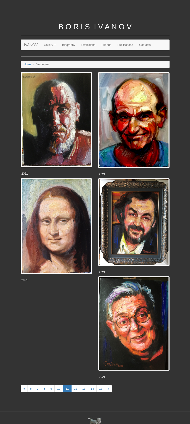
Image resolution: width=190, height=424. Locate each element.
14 (92, 388)
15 (100, 388)
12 (75, 388)
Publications (125, 45)
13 (84, 388)
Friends (106, 45)
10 (58, 388)
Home (27, 64)
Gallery (50, 45)
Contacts (145, 45)
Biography (68, 45)
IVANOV (31, 45)
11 (67, 388)
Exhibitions (88, 45)
